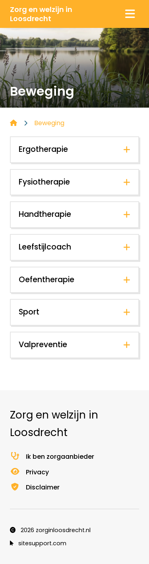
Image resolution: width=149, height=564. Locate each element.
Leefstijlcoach (45, 247)
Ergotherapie (43, 149)
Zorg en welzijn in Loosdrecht (41, 14)
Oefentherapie (46, 279)
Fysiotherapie (44, 182)
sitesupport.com (38, 543)
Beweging (49, 123)
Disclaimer (35, 487)
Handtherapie (45, 214)
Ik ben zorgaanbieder (52, 456)
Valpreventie (43, 344)
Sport (29, 312)
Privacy (29, 472)
